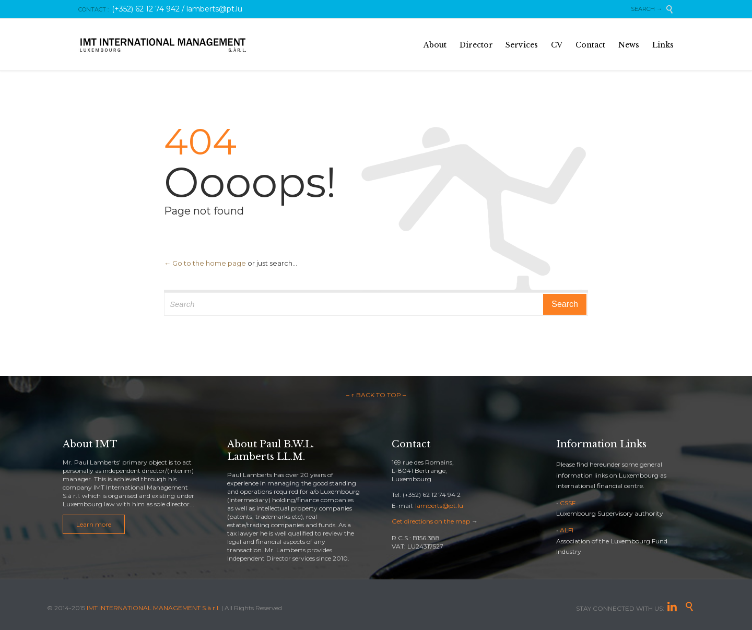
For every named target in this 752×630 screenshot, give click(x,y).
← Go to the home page (205, 263)
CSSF (567, 503)
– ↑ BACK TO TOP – (376, 395)
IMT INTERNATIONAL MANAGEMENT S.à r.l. (153, 608)
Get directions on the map (431, 521)
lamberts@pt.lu (439, 505)
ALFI (566, 530)
